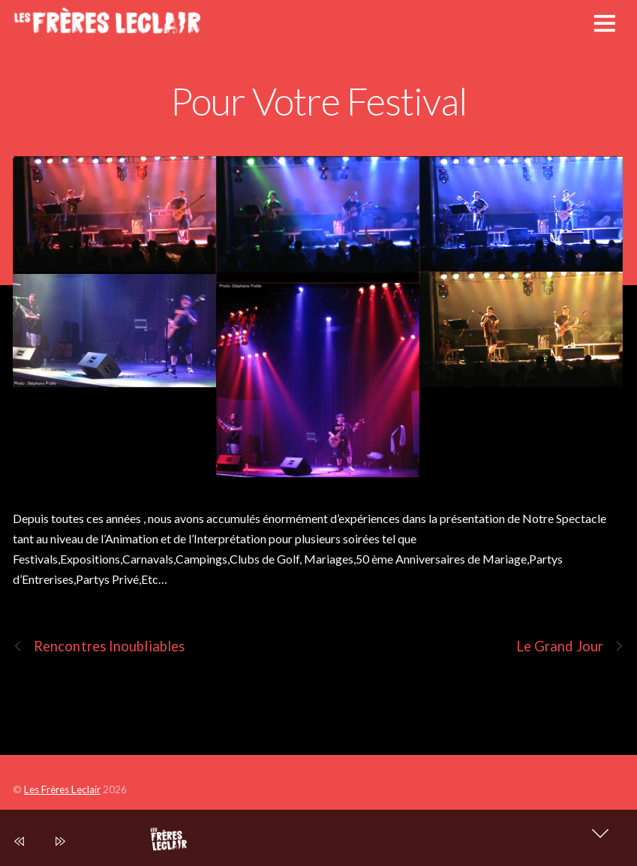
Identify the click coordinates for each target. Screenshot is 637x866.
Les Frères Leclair (62, 789)
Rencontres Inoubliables (99, 646)
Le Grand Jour (570, 646)
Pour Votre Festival (318, 100)
